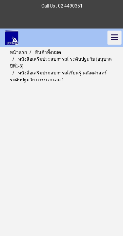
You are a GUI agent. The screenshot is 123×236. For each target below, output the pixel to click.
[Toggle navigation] (114, 37)
